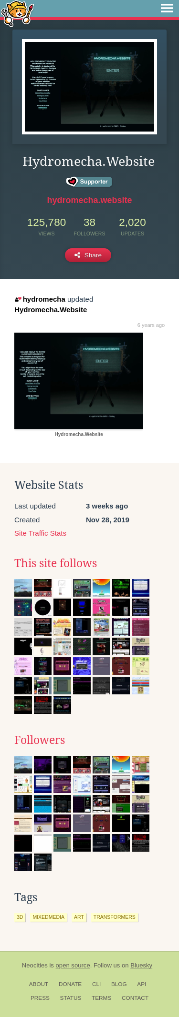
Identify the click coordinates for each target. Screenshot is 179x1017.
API (141, 984)
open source (73, 965)
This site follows (55, 563)
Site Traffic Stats (40, 533)
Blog (119, 984)
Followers (39, 740)
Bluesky (141, 965)
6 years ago (151, 325)
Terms (101, 998)
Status (71, 998)
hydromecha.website (89, 200)
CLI (96, 984)
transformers (115, 917)
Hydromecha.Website (50, 309)
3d (20, 917)
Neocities (35, 965)
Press (40, 998)
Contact (135, 998)
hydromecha (40, 299)
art (79, 917)
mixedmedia (48, 917)
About (39, 984)
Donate (70, 984)
